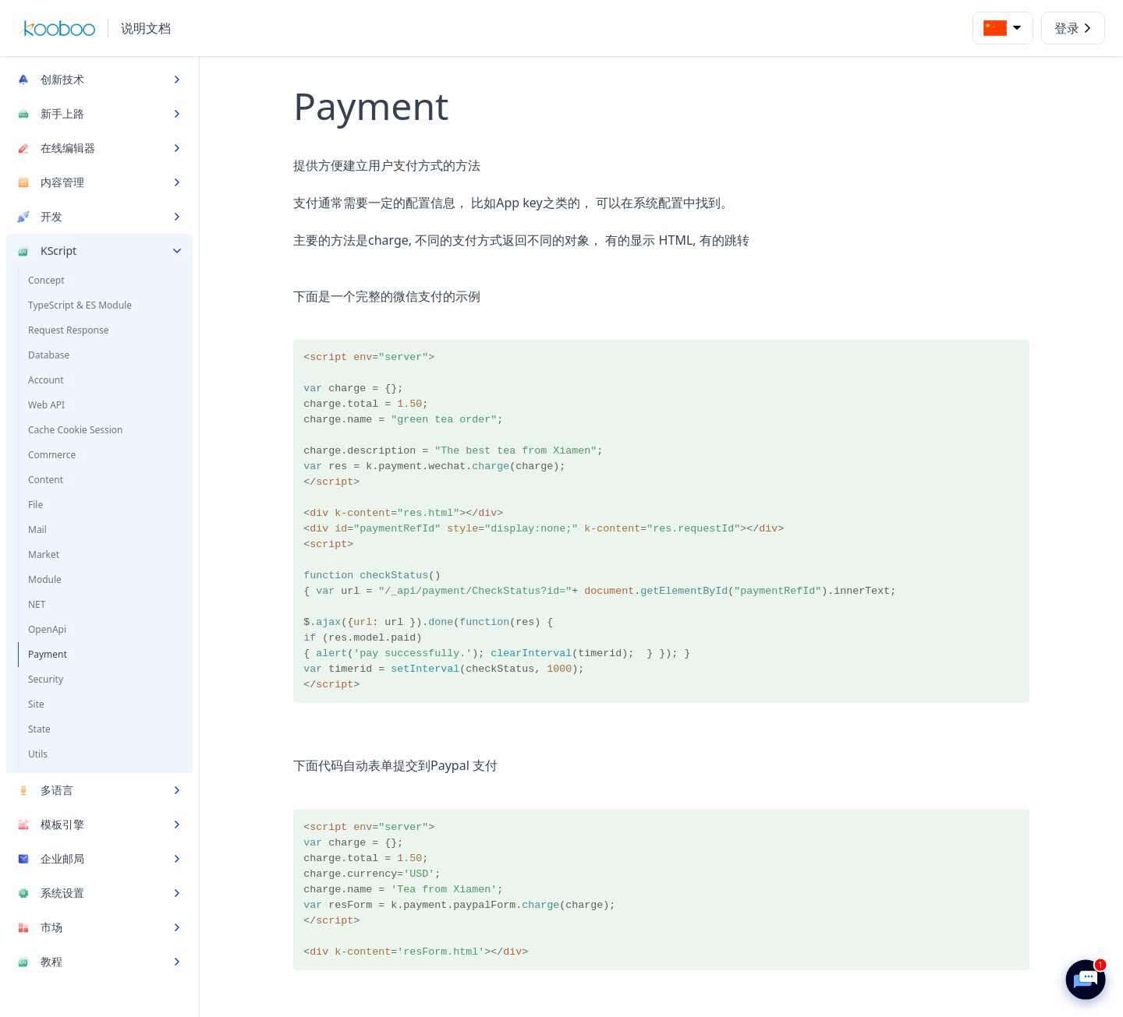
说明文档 (146, 28)
